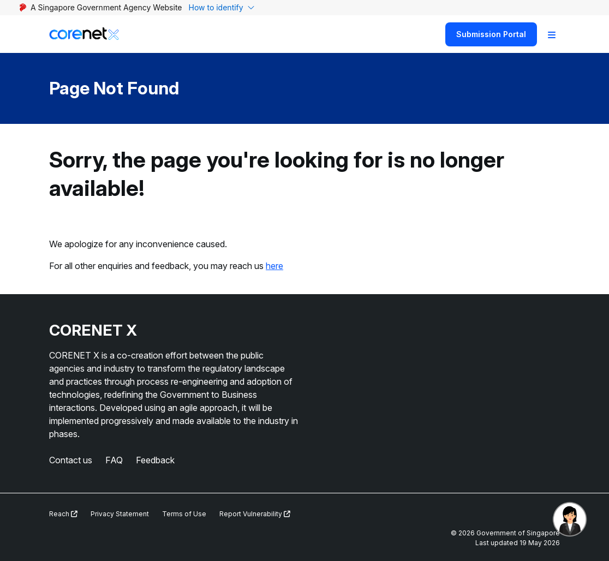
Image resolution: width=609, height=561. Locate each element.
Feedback (155, 460)
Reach (63, 514)
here (274, 265)
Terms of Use (184, 514)
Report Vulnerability (254, 514)
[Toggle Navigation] (552, 34)
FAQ (114, 460)
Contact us (70, 460)
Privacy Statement (120, 514)
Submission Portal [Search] (491, 34)
